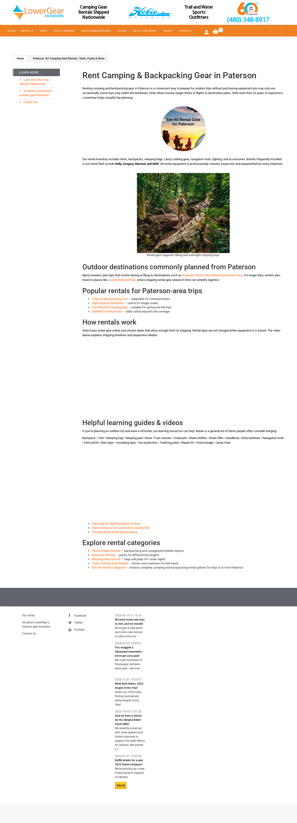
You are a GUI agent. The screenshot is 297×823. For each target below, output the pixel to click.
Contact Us (30, 102)
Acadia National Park (122, 280)
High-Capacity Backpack (108, 303)
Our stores (28, 615)
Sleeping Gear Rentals (106, 559)
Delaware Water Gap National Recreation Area (212, 275)
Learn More (29, 72)
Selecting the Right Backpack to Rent (116, 523)
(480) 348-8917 (248, 20)
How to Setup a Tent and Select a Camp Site (120, 528)
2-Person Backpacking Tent (110, 299)
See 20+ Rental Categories (109, 567)
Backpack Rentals (104, 555)
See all (121, 785)
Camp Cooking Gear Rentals (110, 563)
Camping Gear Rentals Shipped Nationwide (93, 12)
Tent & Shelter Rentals (106, 551)
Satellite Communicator (107, 311)
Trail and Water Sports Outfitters (198, 12)
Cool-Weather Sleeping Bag (109, 307)
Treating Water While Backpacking (114, 532)
